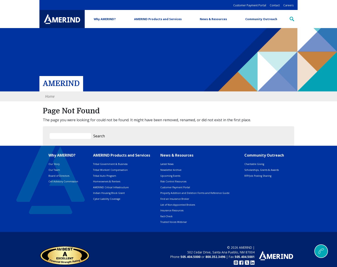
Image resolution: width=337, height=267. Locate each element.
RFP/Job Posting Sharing (257, 175)
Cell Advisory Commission (63, 181)
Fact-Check (166, 216)
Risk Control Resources (173, 181)
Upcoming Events (170, 175)
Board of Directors (58, 175)
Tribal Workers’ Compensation (110, 170)
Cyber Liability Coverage (106, 198)
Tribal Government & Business (110, 164)
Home (50, 96)
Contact (275, 5)
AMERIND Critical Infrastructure (111, 187)
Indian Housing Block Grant (109, 193)
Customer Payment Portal (249, 5)
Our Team (54, 170)
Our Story (54, 164)
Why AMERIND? (105, 19)
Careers (288, 5)
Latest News (166, 164)
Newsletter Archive (170, 170)
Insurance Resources (171, 210)
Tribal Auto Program (104, 175)
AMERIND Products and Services (158, 19)
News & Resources (213, 19)
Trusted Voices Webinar (173, 222)
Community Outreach (261, 19)
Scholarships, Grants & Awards (261, 170)
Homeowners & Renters (106, 181)
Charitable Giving (254, 164)
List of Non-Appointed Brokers (177, 204)
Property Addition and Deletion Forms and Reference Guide (194, 193)
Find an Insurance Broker (174, 198)
